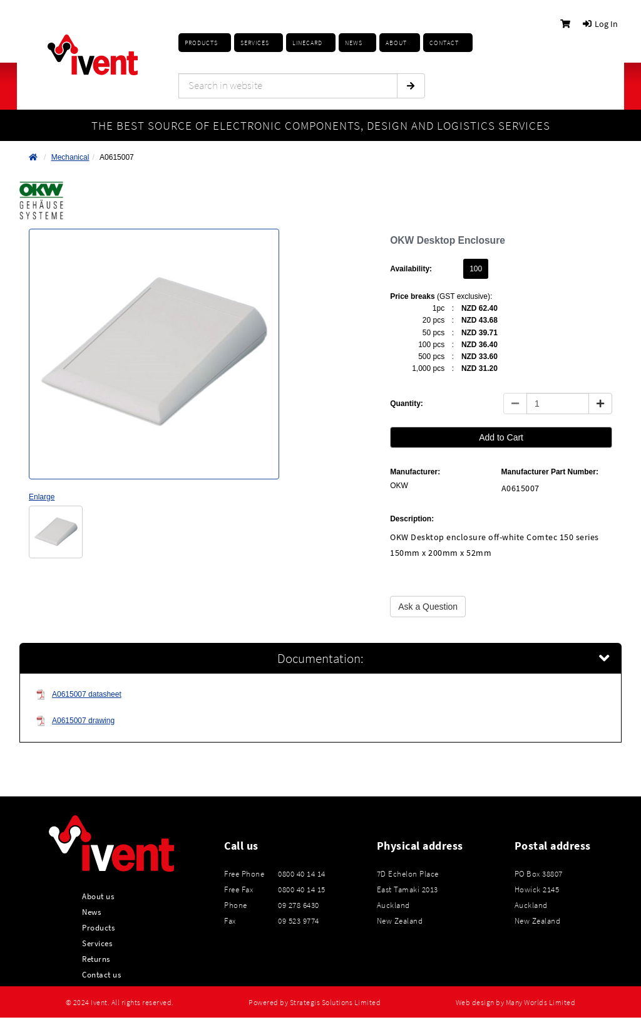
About (396, 43)
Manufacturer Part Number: (549, 471)
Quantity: (406, 403)
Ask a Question (428, 607)
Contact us (101, 974)
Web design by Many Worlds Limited (516, 1003)
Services (97, 943)
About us (98, 896)
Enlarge (41, 497)
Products (201, 43)
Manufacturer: (415, 471)
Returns (96, 958)
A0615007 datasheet (78, 694)
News (91, 911)
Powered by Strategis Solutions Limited (315, 1003)
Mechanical (70, 157)
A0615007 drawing (75, 721)
